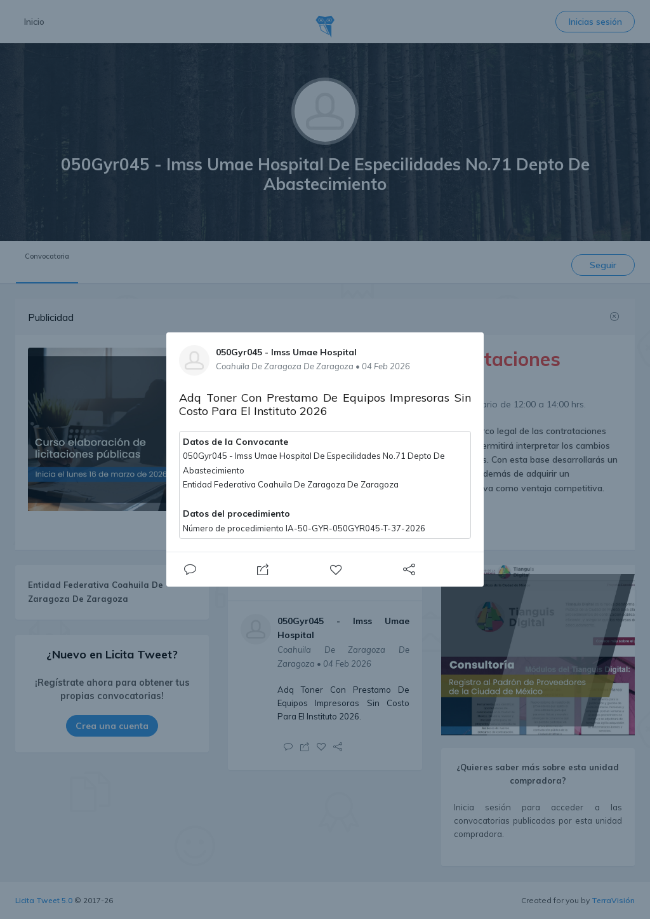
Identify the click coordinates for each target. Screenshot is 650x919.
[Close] (190, 569)
